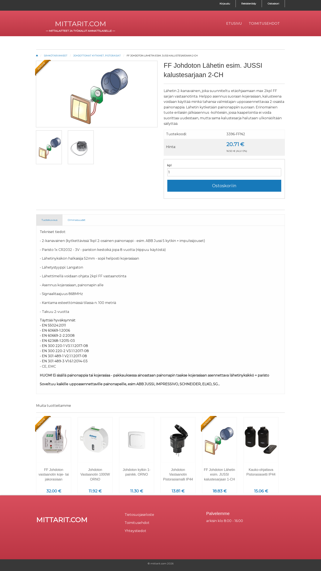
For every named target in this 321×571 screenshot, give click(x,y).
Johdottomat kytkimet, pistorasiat (97, 55)
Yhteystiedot (135, 531)
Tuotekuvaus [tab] (49, 219)
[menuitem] (234, 24)
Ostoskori (273, 3)
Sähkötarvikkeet (55, 55)
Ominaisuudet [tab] (76, 219)
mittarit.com (80, 24)
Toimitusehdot (137, 523)
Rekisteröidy (248, 3)
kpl (169, 165)
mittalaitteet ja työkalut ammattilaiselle (80, 30)
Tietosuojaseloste (139, 515)
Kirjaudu (225, 3)
